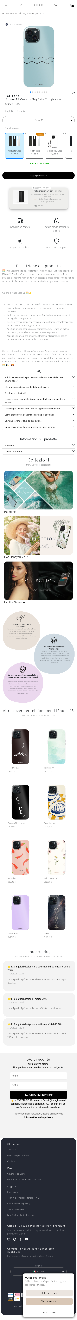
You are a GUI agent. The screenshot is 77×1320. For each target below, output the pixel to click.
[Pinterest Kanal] (16, 1239)
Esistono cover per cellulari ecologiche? (24, 420)
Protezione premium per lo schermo (24, 1179)
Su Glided (11, 1149)
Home (5, 13)
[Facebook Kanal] (21, 1239)
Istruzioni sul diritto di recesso (21, 1215)
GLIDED (38, 5)
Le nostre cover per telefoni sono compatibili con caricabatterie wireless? (35, 400)
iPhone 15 (30, 13)
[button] (30, 92)
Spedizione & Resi (15, 1209)
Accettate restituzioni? (15, 393)
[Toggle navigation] (6, 5)
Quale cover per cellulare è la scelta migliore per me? (30, 426)
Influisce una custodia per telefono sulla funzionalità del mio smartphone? (34, 379)
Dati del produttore (14, 451)
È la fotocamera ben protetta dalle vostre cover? (28, 386)
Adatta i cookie (49, 1312)
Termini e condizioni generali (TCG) (23, 1197)
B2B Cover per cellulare (18, 1155)
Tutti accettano (49, 1301)
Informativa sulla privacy (38, 1117)
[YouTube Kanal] (28, 1239)
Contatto (11, 1161)
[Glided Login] (21, 5)
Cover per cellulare (17, 13)
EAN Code (9, 445)
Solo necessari (49, 1293)
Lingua (38, 1265)
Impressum (12, 1191)
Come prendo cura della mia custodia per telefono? (29, 414)
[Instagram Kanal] (10, 1239)
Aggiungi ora (38, 205)
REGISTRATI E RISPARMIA (38, 1095)
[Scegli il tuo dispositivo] (38, 120)
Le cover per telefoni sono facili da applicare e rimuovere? (32, 408)
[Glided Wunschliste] (56, 5)
